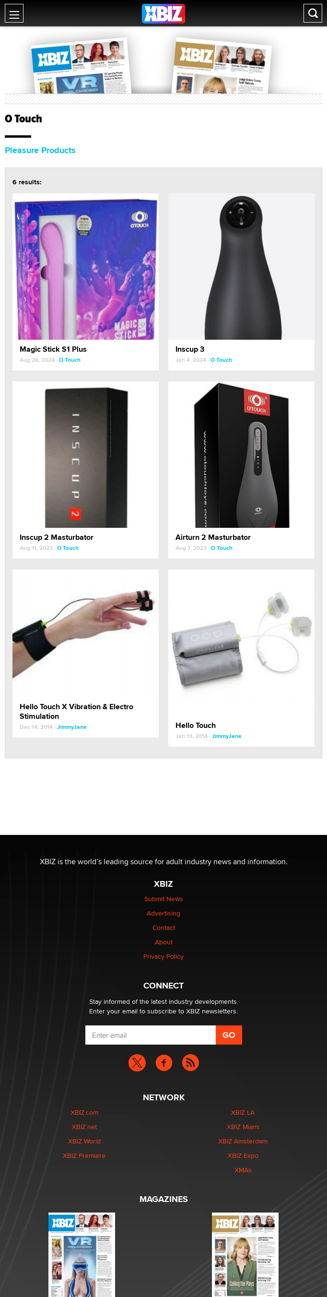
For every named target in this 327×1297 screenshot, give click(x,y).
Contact (163, 927)
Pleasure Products (40, 150)
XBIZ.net (84, 1126)
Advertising (163, 913)
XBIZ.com (84, 1112)
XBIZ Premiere (84, 1155)
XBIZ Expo (243, 1155)
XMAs (243, 1170)
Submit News (163, 899)
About (164, 942)
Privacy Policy (163, 956)
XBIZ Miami (243, 1126)
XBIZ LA (243, 1112)
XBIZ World (84, 1141)
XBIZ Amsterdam (243, 1141)
